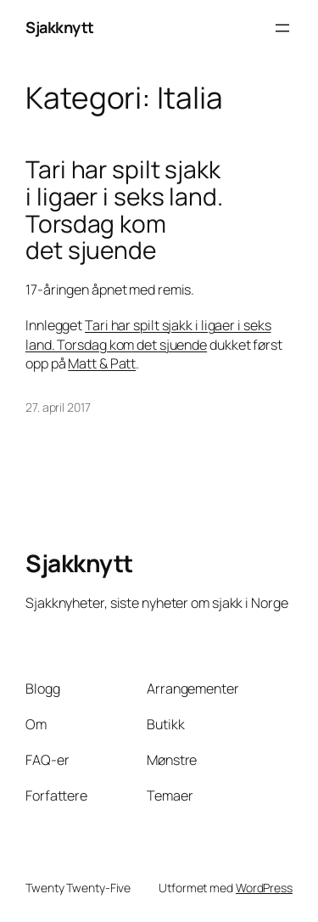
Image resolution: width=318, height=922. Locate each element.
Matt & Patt (102, 363)
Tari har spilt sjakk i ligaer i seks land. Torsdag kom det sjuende (124, 210)
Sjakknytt (59, 27)
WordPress (264, 888)
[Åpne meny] (282, 28)
